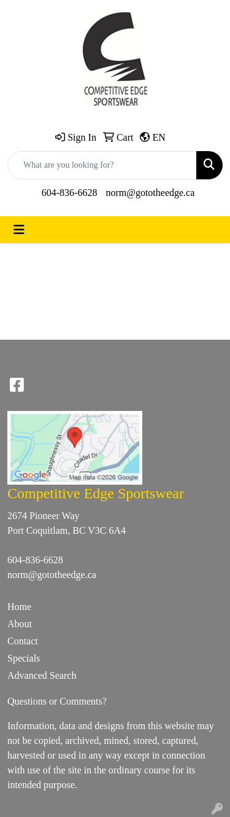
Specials (23, 658)
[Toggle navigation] (19, 229)
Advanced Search (41, 675)
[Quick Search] (102, 165)
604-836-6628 (70, 192)
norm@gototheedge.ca (149, 192)
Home (19, 606)
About (19, 624)
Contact (22, 641)
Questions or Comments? (57, 701)
